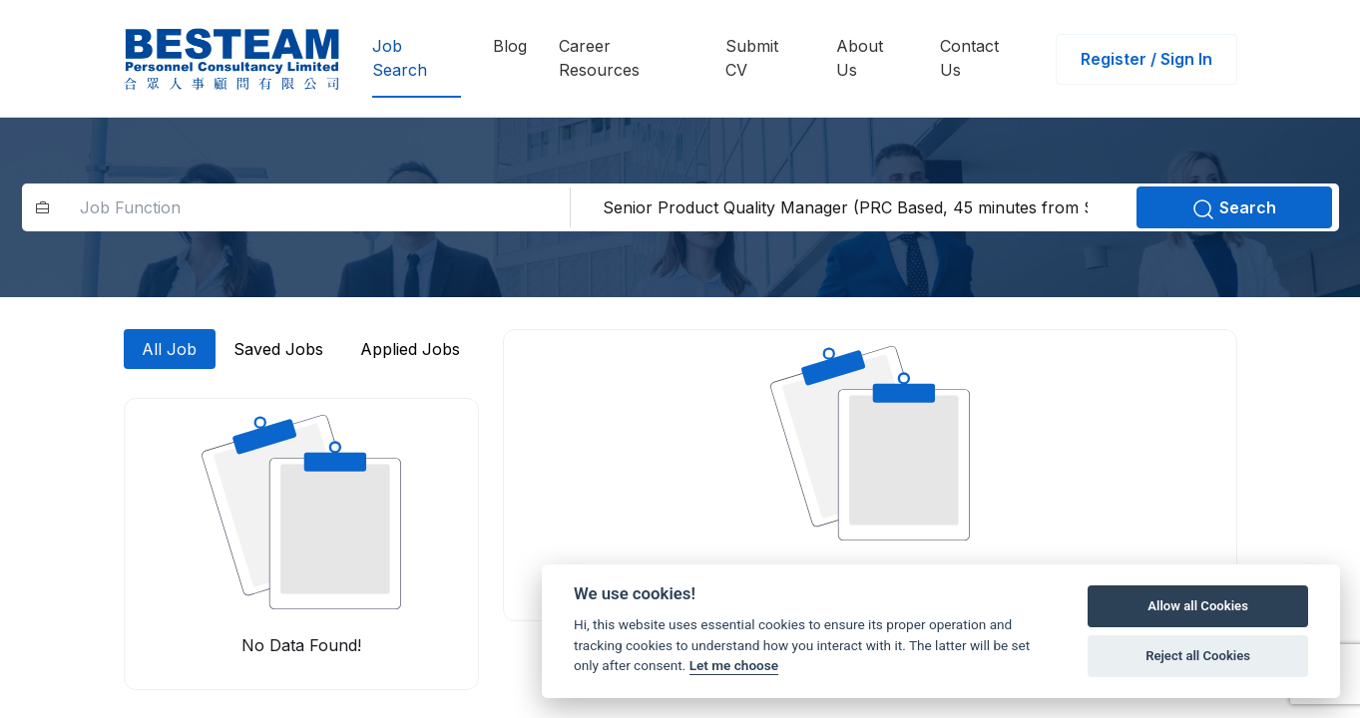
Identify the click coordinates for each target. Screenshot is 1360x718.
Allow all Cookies (1197, 605)
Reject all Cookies (1197, 655)
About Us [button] (859, 58)
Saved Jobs (278, 349)
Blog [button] (510, 46)
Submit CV (751, 58)
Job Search (399, 58)
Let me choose (733, 665)
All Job (169, 349)
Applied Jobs (410, 349)
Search (1233, 209)
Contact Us (969, 58)
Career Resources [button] (599, 58)
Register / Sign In (1146, 59)
